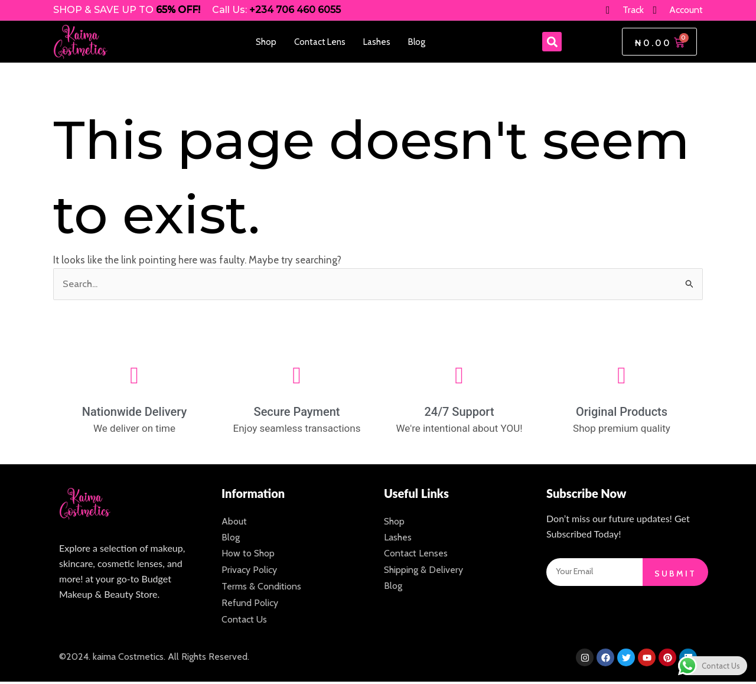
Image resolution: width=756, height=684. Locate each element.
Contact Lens (320, 42)
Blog (416, 42)
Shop (266, 42)
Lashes (376, 42)
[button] (552, 41)
